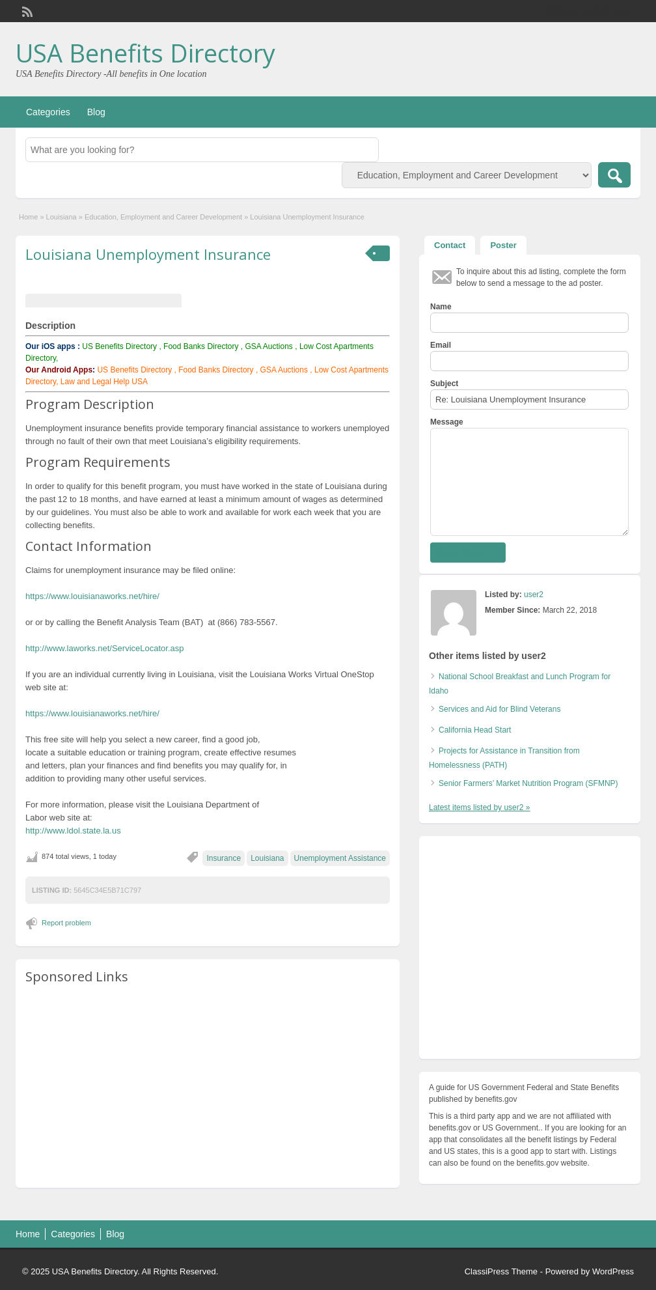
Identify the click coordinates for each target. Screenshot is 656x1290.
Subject (444, 383)
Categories (48, 112)
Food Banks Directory (200, 346)
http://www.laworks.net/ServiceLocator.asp (104, 648)
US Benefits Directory (119, 346)
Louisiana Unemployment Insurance (148, 254)
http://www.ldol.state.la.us (73, 830)
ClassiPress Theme (501, 1271)
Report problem (66, 923)
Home (28, 217)
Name (441, 306)
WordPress (613, 1271)
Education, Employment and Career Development (163, 217)
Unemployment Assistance (340, 858)
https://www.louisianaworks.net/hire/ (92, 596)
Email (440, 345)
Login (624, 11)
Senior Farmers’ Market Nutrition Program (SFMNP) (528, 783)
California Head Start (475, 730)
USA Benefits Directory (145, 53)
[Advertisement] (207, 1087)
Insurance (223, 858)
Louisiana (61, 217)
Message (446, 422)
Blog (96, 112)
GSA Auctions (268, 346)
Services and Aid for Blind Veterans (499, 709)
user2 (533, 594)
